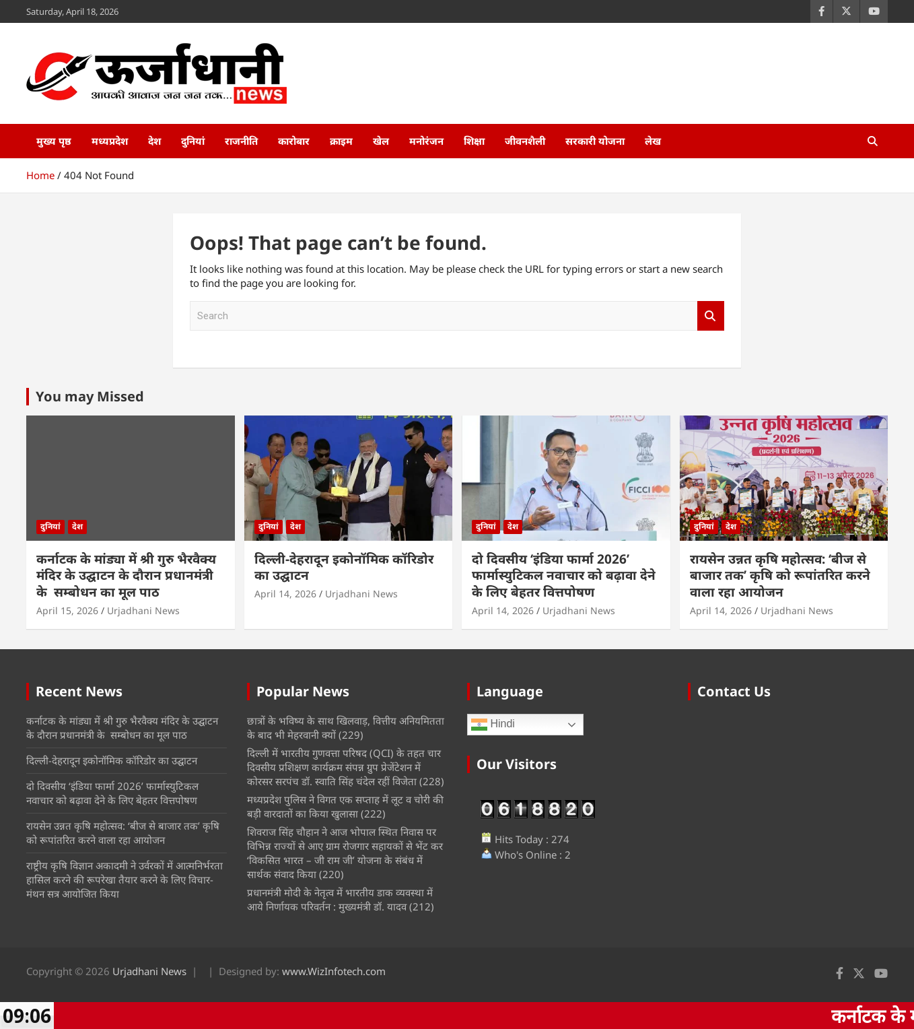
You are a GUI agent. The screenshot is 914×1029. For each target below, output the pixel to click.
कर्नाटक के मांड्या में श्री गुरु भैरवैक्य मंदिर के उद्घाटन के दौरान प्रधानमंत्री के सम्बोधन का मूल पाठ (126, 575)
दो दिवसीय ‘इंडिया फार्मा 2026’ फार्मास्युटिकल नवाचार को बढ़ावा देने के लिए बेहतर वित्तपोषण (564, 575)
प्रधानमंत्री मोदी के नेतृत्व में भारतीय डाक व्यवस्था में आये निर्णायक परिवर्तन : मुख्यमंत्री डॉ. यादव (340, 899)
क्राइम (341, 140)
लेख (653, 140)
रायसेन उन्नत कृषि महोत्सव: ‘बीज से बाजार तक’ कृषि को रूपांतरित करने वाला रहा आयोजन (780, 575)
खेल (381, 140)
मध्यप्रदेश (110, 140)
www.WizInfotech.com (334, 971)
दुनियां (193, 140)
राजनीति (241, 140)
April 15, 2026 (67, 610)
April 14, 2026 (285, 593)
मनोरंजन (426, 140)
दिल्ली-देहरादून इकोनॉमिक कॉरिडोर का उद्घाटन (343, 567)
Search (710, 316)
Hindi (493, 725)
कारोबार (294, 140)
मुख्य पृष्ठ (53, 140)
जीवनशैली (525, 140)
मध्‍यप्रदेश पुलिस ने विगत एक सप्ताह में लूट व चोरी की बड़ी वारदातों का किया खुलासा (345, 806)
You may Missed (90, 396)
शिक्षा (474, 140)
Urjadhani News (143, 610)
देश (154, 140)
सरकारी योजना (595, 140)
